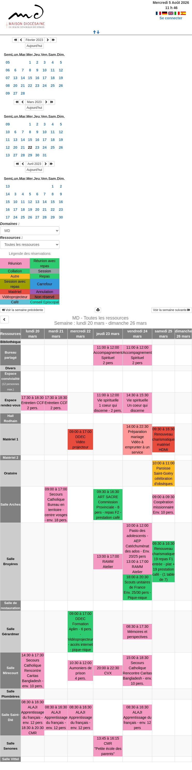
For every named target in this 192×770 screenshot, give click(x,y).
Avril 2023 (34, 164)
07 (8, 78)
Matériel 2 (10, 457)
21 (23, 85)
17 (45, 78)
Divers (10, 368)
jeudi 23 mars (108, 334)
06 (8, 70)
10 (45, 70)
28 (23, 93)
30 (37, 155)
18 (53, 78)
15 (30, 78)
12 (61, 70)
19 (61, 78)
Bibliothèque (10, 342)
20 (15, 85)
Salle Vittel (10, 759)
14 (23, 78)
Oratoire (10, 473)
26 (61, 85)
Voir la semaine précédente (22, 310)
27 (15, 93)
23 (37, 85)
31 (45, 155)
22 (30, 85)
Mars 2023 (34, 102)
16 (37, 78)
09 (8, 93)
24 (45, 85)
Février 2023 (34, 40)
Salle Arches (11, 504)
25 (53, 85)
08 (8, 85)
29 (30, 155)
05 (8, 62)
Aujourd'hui (34, 46)
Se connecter (170, 13)
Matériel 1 (10, 439)
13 (15, 78)
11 (53, 70)
